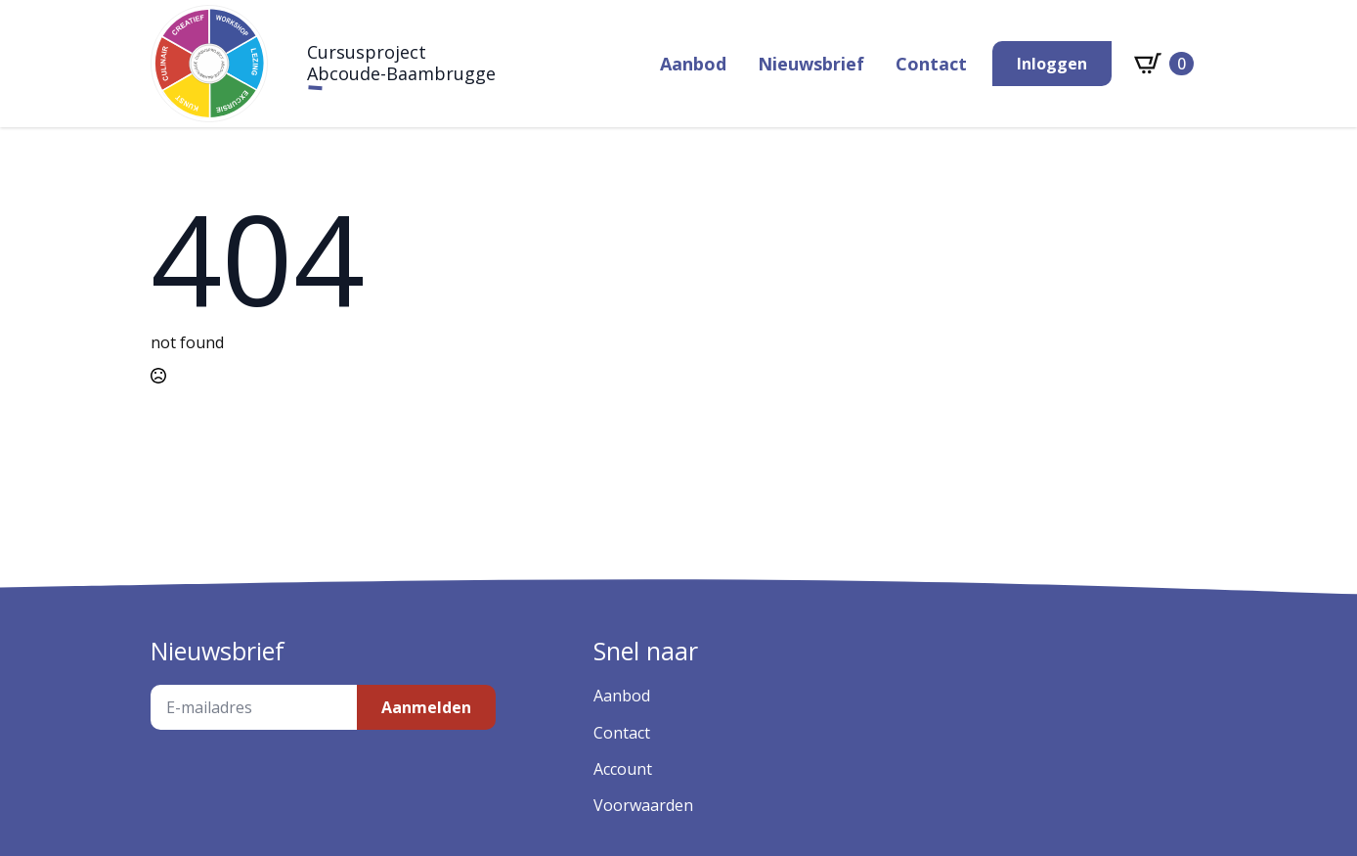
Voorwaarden (643, 805)
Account (622, 769)
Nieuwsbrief (811, 63)
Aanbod (693, 63)
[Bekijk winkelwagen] (1163, 63)
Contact (931, 63)
